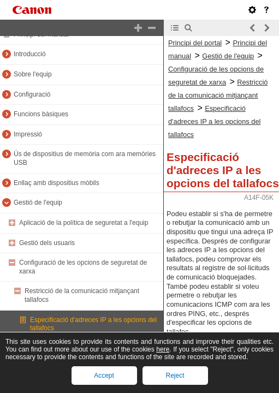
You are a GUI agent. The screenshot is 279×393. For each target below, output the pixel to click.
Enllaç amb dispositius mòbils (56, 183)
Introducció (30, 54)
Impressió (28, 134)
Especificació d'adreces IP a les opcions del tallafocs (214, 121)
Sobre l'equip (33, 74)
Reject (174, 375)
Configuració (32, 94)
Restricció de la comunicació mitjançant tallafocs (218, 95)
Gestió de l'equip (38, 202)
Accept (104, 375)
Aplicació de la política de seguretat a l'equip (83, 223)
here (162, 349)
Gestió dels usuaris (47, 243)
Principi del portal (195, 43)
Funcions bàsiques (41, 114)
